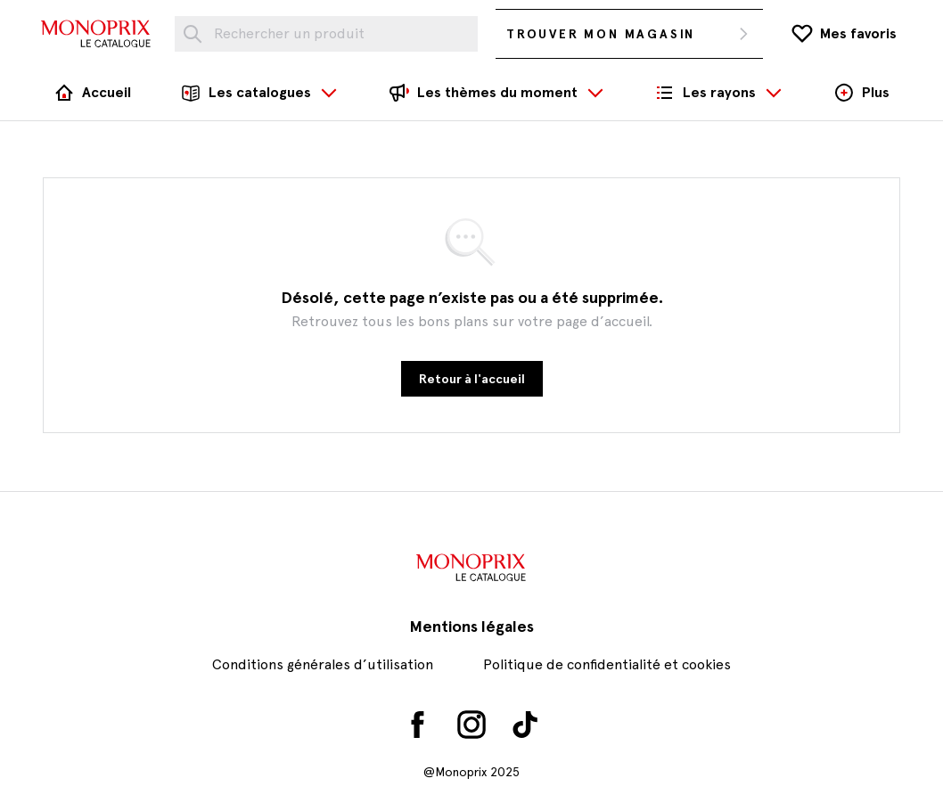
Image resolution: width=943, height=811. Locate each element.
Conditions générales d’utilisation (322, 664)
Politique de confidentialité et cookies (607, 664)
